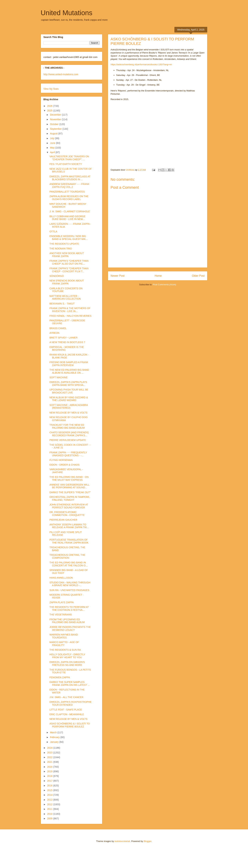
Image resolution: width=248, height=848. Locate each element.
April (52, 152)
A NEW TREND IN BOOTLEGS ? (67, 342)
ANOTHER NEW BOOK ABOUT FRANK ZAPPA (66, 255)
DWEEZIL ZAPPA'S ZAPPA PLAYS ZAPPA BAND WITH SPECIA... (68, 383)
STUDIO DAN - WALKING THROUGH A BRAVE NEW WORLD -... (69, 584)
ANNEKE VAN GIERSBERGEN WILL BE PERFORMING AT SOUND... (69, 486)
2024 (50, 747)
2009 (50, 818)
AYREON (54, 333)
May (52, 147)
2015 (50, 790)
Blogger (147, 841)
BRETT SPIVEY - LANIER (63, 337)
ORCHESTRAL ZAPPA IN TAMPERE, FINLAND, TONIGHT (69, 498)
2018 (50, 776)
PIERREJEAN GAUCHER (63, 519)
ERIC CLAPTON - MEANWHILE (66, 714)
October (54, 124)
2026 (50, 106)
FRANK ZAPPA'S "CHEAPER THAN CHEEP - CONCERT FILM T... (69, 270)
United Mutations (66, 13)
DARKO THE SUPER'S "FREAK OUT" (70, 492)
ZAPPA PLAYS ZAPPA (61, 602)
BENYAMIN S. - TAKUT (62, 303)
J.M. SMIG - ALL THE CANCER (66, 697)
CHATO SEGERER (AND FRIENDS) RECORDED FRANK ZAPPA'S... (69, 434)
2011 (50, 809)
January (54, 742)
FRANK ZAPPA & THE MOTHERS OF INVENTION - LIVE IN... (69, 310)
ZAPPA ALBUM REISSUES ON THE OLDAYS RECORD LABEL (69, 198)
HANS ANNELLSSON (61, 577)
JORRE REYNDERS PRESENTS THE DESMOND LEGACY (70, 628)
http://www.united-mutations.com (60, 74)
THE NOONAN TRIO (60, 248)
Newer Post (118, 275)
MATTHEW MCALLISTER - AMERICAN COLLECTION (65, 297)
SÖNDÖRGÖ (56, 276)
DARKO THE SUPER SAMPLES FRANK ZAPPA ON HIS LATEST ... (69, 683)
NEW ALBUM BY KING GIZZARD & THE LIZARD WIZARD (68, 399)
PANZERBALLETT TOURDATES (67, 191)
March (53, 732)
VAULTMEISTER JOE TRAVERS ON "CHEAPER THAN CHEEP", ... (69, 158)
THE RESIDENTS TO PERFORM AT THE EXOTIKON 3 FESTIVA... (69, 608)
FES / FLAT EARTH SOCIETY (65, 164)
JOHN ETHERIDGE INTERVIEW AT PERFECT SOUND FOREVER (68, 506)
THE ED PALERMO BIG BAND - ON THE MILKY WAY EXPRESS (69, 478)
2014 (50, 794)
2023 (50, 752)
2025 (50, 110)
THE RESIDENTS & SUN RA (65, 649)
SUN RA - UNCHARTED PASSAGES (69, 590)
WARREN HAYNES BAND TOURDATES (63, 636)
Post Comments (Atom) (164, 284)
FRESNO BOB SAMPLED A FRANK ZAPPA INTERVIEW (68, 364)
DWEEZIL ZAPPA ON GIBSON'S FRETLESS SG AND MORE (67, 663)
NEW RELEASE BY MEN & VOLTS (68, 412)
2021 (50, 762)
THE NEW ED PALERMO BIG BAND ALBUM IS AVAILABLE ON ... (69, 371)
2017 (50, 780)
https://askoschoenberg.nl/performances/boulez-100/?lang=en (141, 64)
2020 (50, 766)
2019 (50, 771)
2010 (50, 813)
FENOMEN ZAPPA (59, 677)
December (56, 114)
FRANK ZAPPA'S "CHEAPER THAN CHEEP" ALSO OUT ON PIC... (69, 262)
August (54, 133)
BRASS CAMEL (58, 328)
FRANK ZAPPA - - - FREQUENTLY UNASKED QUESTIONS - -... (68, 454)
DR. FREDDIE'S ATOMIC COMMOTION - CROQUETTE (67, 513)
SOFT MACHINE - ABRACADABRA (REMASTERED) (68, 406)
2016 (50, 785)
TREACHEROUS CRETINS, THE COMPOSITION (67, 556)
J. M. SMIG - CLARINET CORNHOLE (69, 211)
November (56, 119)
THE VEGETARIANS (60, 614)
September (56, 128)
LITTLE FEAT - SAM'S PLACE (65, 709)
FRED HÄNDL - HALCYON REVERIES (70, 315)
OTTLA (53, 231)
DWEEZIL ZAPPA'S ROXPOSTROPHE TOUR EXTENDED (70, 703)
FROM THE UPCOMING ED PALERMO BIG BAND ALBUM (67, 621)
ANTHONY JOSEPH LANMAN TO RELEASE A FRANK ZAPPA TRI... (69, 526)
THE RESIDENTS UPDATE (64, 243)
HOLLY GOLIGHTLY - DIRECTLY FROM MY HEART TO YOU (67, 656)
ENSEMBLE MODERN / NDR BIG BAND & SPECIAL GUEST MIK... (68, 237)
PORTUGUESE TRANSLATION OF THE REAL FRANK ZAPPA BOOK (69, 541)
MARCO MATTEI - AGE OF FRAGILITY (64, 644)
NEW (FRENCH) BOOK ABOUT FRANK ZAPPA (66, 282)
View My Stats (51, 88)
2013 (50, 799)
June (53, 143)
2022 (50, 757)
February (55, 737)
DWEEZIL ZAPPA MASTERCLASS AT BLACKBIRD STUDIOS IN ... (69, 178)
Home (158, 275)
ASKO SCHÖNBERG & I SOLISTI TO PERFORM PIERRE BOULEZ (69, 725)
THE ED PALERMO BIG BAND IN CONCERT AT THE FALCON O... (68, 564)
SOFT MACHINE (58, 377)
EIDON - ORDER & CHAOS (64, 464)
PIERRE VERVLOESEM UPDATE (67, 440)
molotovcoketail (122, 841)
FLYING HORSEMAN (61, 460)
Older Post (198, 275)
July (52, 138)
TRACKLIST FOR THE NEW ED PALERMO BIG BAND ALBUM (67, 426)
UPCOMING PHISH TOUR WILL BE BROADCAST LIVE (68, 391)
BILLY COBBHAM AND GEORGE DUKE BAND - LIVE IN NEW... (67, 218)
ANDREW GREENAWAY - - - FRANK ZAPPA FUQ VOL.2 (69, 185)
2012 (50, 804)
